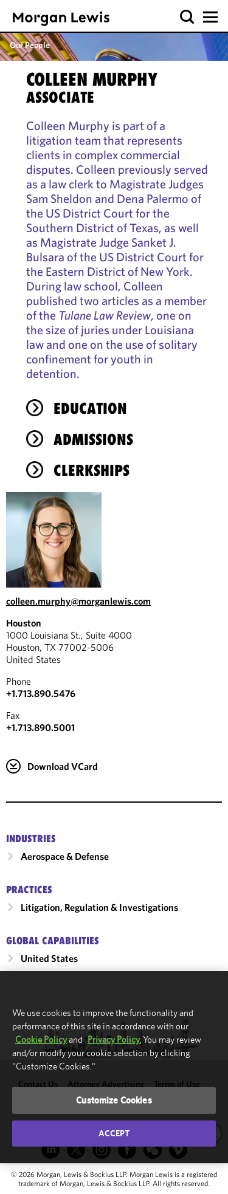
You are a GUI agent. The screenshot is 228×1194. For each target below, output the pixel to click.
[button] (187, 17)
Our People (30, 44)
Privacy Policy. (114, 1039)
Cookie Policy (41, 1039)
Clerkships (92, 470)
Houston (23, 623)
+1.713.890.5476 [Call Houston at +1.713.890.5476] (40, 693)
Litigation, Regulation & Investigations (99, 907)
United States (49, 958)
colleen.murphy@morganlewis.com (78, 601)
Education (90, 408)
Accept (114, 1133)
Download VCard (62, 766)
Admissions (93, 439)
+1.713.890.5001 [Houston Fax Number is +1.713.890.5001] (40, 727)
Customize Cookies (114, 1100)
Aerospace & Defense (65, 856)
